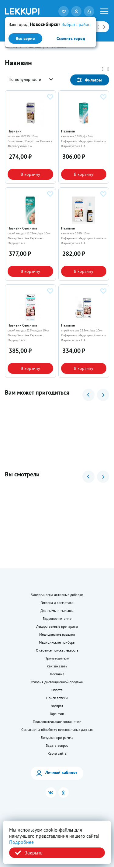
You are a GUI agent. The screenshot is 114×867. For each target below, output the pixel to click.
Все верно (25, 38)
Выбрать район (76, 24)
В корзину (30, 174)
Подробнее (21, 842)
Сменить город (71, 38)
